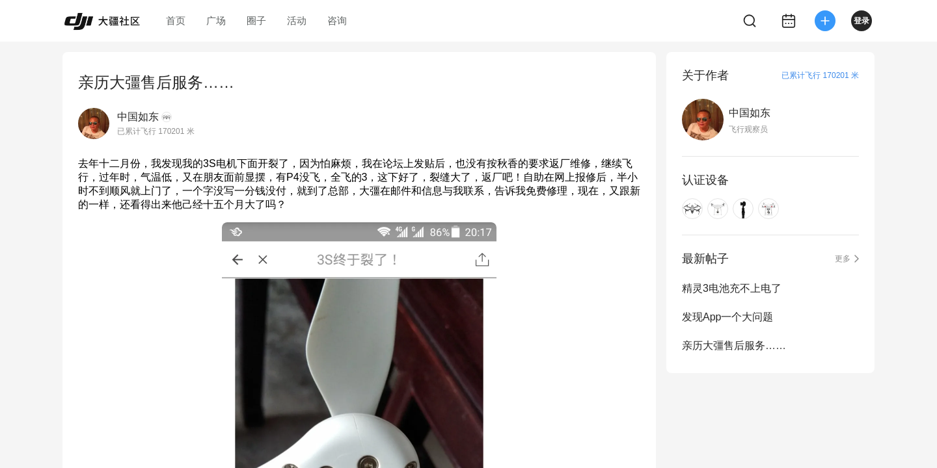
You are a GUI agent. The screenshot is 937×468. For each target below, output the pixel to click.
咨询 (337, 20)
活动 (296, 20)
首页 (175, 20)
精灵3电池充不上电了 (731, 288)
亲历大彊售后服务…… (734, 345)
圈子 (256, 20)
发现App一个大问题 (727, 316)
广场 (216, 20)
